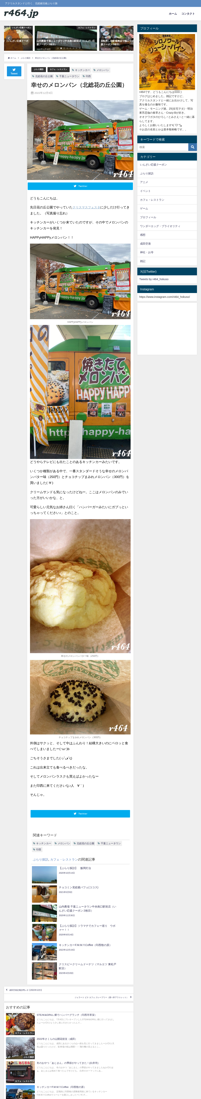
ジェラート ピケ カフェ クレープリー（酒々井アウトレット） (83, 952)
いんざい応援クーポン (153, 164)
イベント (145, 191)
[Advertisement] (167, 329)
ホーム (173, 13)
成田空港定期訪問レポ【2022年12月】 (37, 941)
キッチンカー (90, 70)
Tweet (14, 71)
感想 (142, 234)
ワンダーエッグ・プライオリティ (160, 226)
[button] (9, 38)
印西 (88, 76)
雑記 (142, 261)
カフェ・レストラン (64, 69)
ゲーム (144, 208)
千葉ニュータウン (69, 76)
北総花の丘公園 (44, 76)
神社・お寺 (146, 252)
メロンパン (111, 70)
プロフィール (148, 217)
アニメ (144, 182)
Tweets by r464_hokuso (153, 279)
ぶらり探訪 (40, 69)
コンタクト (188, 13)
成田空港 (145, 243)
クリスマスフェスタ (87, 207)
